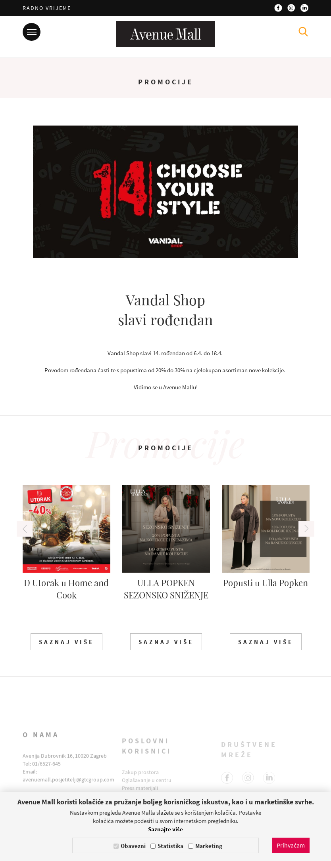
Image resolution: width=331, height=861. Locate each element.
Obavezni (133, 846)
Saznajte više (165, 829)
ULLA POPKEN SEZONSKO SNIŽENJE (166, 589)
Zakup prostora (140, 778)
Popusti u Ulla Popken (265, 583)
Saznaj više (66, 642)
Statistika (170, 846)
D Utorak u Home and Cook (66, 589)
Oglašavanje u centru (146, 786)
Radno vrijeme (47, 7)
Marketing (208, 846)
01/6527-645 (46, 772)
